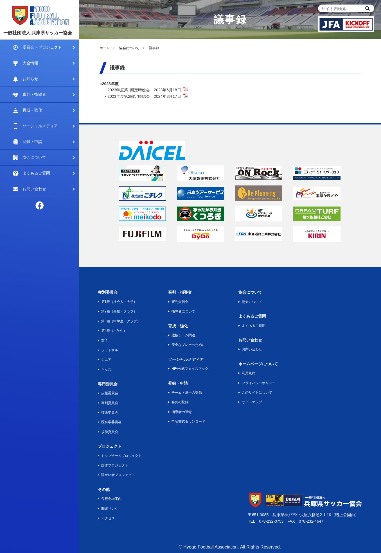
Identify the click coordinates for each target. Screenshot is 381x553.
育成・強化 (32, 110)
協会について (34, 157)
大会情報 (30, 63)
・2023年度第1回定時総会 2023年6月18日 (142, 90)
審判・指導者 (34, 94)
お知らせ (30, 78)
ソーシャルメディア (40, 126)
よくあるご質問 (36, 173)
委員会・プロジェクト (42, 47)
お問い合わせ (34, 189)
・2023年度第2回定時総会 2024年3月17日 (142, 96)
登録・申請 (32, 141)
